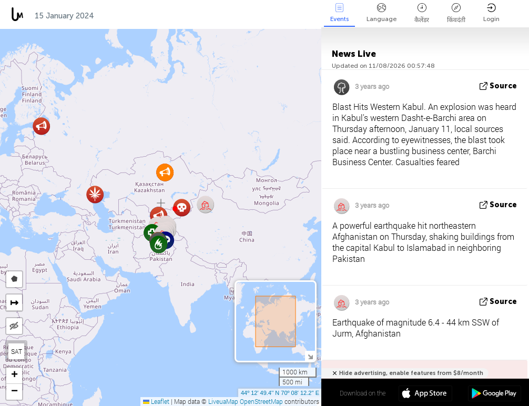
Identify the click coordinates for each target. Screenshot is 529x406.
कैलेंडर (421, 13)
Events (339, 13)
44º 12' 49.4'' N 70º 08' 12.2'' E (280, 393)
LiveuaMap (223, 401)
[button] (175, 208)
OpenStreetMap (261, 401)
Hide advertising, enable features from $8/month (411, 373)
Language (381, 13)
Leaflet (156, 401)
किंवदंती (456, 13)
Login (491, 13)
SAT (16, 351)
